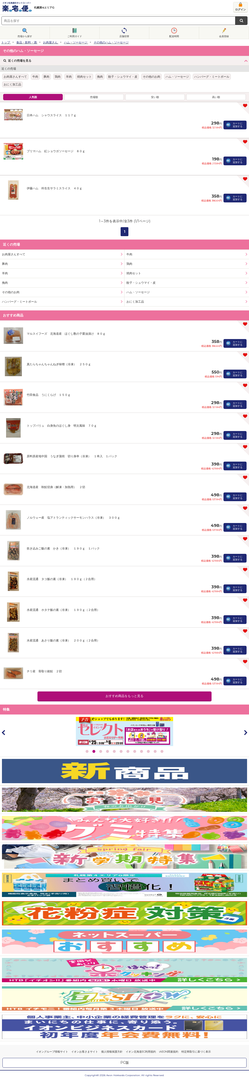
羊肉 (69, 76)
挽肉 (100, 76)
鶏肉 (58, 76)
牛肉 (35, 76)
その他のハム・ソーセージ (111, 42)
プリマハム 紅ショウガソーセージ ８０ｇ (56, 151)
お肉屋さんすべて (15, 76)
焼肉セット (84, 76)
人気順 (33, 97)
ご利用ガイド (74, 36)
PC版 (124, 1062)
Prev (3, 732)
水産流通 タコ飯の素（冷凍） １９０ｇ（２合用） (62, 579)
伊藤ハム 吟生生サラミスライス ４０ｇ (54, 188)
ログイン (240, 9)
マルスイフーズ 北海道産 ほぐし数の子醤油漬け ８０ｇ (66, 333)
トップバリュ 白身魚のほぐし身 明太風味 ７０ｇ (62, 425)
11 (155, 751)
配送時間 (174, 36)
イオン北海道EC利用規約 (141, 1051)
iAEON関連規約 (168, 1051)
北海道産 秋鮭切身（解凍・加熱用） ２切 (56, 487)
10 (148, 751)
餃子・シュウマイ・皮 (122, 76)
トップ (5, 42)
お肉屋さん (50, 42)
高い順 (216, 97)
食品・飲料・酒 (26, 42)
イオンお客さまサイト (84, 1051)
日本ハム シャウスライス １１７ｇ (51, 115)
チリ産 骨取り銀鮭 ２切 (44, 671)
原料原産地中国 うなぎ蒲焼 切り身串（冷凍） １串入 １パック (72, 456)
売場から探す (25, 36)
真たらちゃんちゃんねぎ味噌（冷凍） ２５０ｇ (59, 364)
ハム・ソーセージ (75, 42)
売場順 (94, 97)
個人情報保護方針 (112, 1051)
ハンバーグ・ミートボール (211, 76)
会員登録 (224, 36)
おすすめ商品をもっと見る (124, 696)
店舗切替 (124, 36)
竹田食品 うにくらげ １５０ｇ (49, 395)
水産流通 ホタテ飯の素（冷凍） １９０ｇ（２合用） (63, 610)
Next (245, 732)
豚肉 (46, 76)
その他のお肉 (151, 76)
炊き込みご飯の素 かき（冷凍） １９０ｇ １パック (63, 548)
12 (161, 751)
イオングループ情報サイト (52, 1051)
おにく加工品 (12, 84)
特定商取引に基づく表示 (196, 1051)
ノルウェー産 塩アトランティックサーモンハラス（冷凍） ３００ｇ (73, 517)
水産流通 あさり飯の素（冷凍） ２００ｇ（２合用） (63, 640)
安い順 (155, 97)
